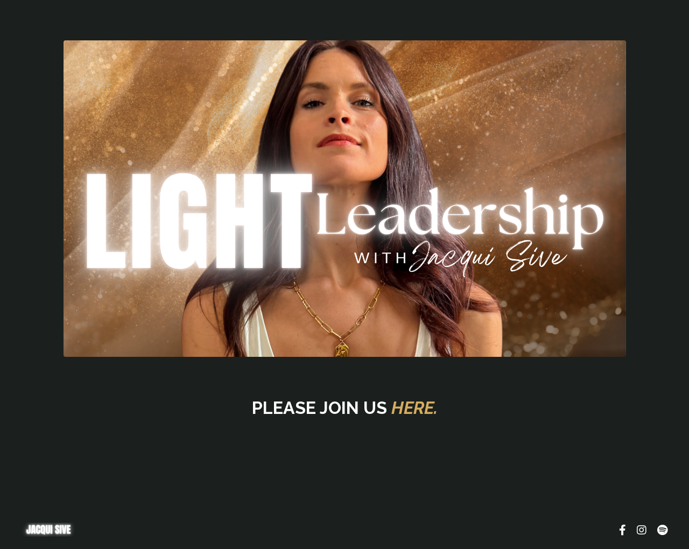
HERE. (414, 408)
